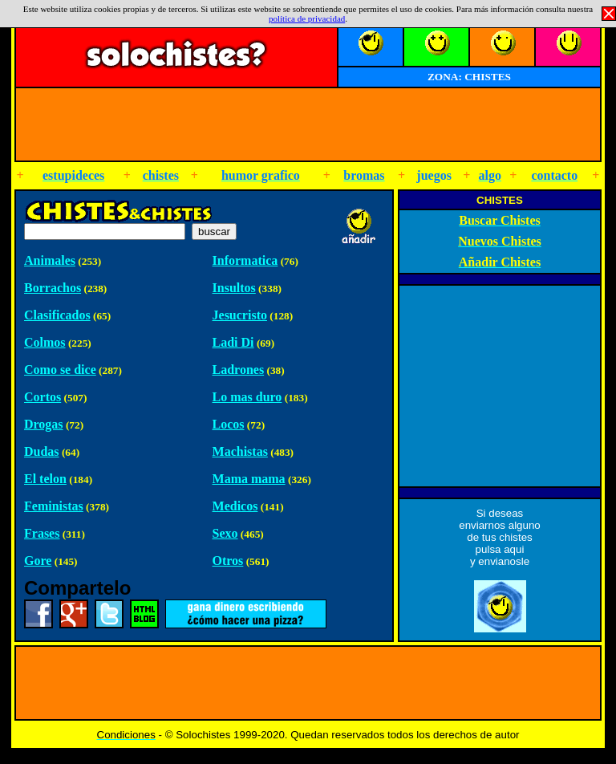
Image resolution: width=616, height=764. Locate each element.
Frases (41, 533)
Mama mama (249, 479)
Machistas (240, 451)
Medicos (235, 506)
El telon (45, 479)
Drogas (43, 424)
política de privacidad (307, 18)
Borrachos (52, 288)
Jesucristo (240, 315)
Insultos (234, 288)
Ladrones (239, 369)
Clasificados (57, 315)
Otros (228, 560)
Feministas (53, 506)
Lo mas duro (247, 397)
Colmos (45, 342)
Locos (229, 424)
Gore (37, 560)
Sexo (225, 533)
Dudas (41, 451)
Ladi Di (233, 342)
